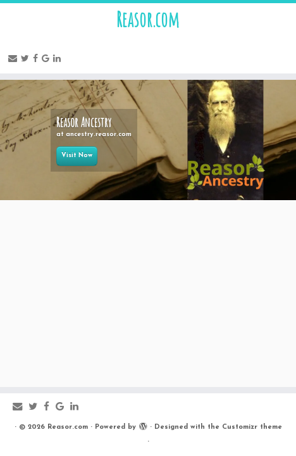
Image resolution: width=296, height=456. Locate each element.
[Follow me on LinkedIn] (59, 59)
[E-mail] (14, 59)
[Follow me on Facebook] (37, 59)
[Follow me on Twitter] (27, 59)
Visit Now (76, 155)
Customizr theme (252, 427)
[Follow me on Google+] (47, 59)
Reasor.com (148, 19)
